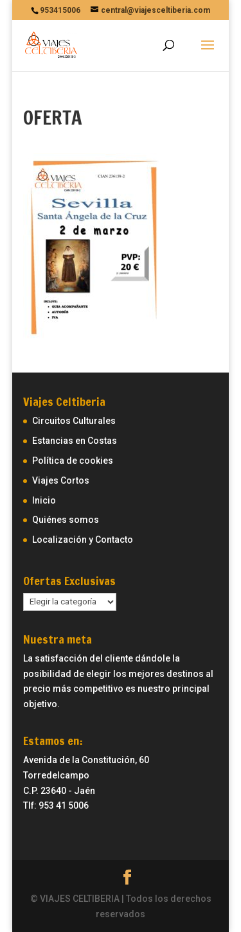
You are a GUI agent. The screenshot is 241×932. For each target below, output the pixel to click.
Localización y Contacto (82, 539)
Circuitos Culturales (74, 421)
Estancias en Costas (74, 440)
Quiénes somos (65, 519)
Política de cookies (72, 460)
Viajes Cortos (60, 480)
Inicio (44, 500)
